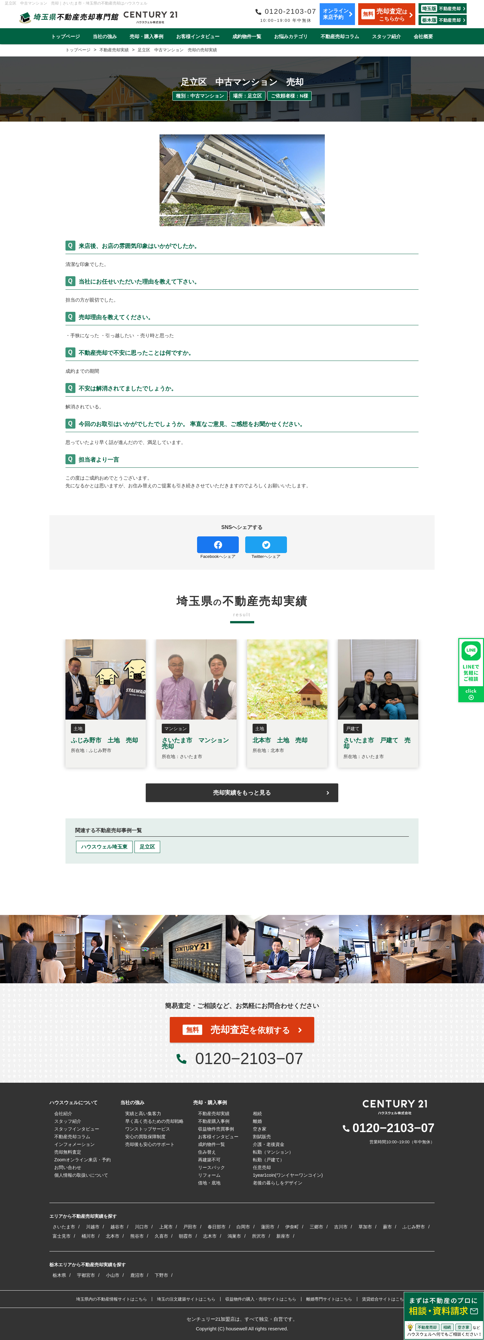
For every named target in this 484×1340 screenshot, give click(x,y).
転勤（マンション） (273, 1152)
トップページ (65, 36)
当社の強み (105, 36)
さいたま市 (64, 1226)
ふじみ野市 (413, 1226)
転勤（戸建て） (268, 1159)
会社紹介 (63, 1113)
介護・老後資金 (268, 1144)
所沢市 (258, 1236)
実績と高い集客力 (143, 1113)
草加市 (365, 1226)
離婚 (257, 1121)
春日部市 (217, 1226)
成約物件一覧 (246, 36)
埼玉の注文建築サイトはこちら (186, 1299)
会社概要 (423, 36)
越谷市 (117, 1226)
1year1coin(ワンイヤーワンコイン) (288, 1175)
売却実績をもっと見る (242, 792)
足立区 (147, 846)
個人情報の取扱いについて (81, 1175)
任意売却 (262, 1167)
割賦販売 (262, 1136)
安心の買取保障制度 (145, 1136)
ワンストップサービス (147, 1128)
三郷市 (316, 1226)
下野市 (161, 1275)
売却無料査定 (67, 1152)
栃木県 (59, 1275)
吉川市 (341, 1226)
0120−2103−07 (249, 1059)
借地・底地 (209, 1182)
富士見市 (62, 1236)
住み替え (207, 1152)
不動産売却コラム (340, 36)
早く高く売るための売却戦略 (154, 1121)
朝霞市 (185, 1236)
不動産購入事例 (213, 1121)
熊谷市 (137, 1236)
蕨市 (387, 1226)
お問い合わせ (67, 1167)
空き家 (259, 1128)
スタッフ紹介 (386, 36)
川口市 (141, 1226)
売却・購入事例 (146, 36)
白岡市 (243, 1226)
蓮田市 (267, 1226)
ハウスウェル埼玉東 (104, 846)
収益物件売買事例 (216, 1128)
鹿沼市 (137, 1275)
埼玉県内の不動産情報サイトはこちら (111, 1299)
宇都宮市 (86, 1275)
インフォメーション (74, 1144)
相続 (257, 1113)
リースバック (211, 1167)
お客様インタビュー (198, 36)
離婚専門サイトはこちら (329, 1299)
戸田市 (190, 1226)
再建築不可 (209, 1159)
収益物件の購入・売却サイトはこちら (260, 1299)
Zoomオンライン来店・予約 (82, 1159)
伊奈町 (292, 1226)
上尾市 (166, 1226)
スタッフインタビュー (76, 1128)
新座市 (283, 1236)
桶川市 (88, 1236)
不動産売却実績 (213, 1113)
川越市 (92, 1226)
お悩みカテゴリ (291, 36)
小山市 (112, 1275)
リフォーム (209, 1175)
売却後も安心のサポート (150, 1144)
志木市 (210, 1236)
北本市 (112, 1236)
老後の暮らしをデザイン (277, 1182)
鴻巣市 (234, 1236)
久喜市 (161, 1236)
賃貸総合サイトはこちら (385, 1299)
